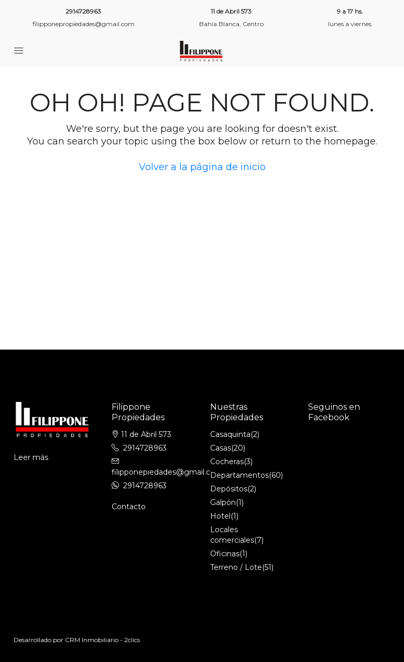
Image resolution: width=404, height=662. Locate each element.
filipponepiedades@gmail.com (167, 472)
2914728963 (83, 11)
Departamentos (239, 475)
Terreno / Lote (236, 567)
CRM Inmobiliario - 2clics (102, 640)
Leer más (31, 457)
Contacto (129, 506)
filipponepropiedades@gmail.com (83, 24)
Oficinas (224, 553)
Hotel (220, 516)
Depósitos (228, 488)
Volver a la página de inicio (202, 167)
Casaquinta (230, 434)
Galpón (223, 502)
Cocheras (227, 461)
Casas (220, 448)
